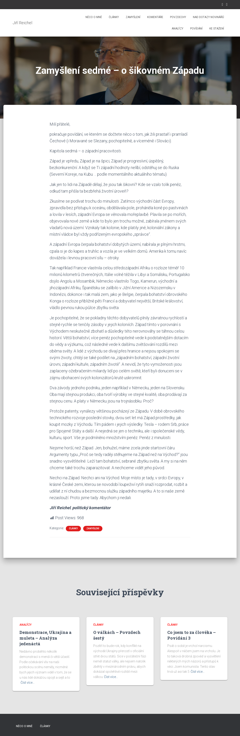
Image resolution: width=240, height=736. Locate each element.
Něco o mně (93, 17)
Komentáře (155, 17)
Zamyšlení (133, 17)
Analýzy (177, 28)
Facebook (222, 5)
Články (114, 17)
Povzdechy (178, 17)
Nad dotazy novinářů (208, 17)
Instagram (226, 5)
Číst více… (28, 682)
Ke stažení (216, 28)
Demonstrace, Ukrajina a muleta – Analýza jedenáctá (45, 638)
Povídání (196, 28)
